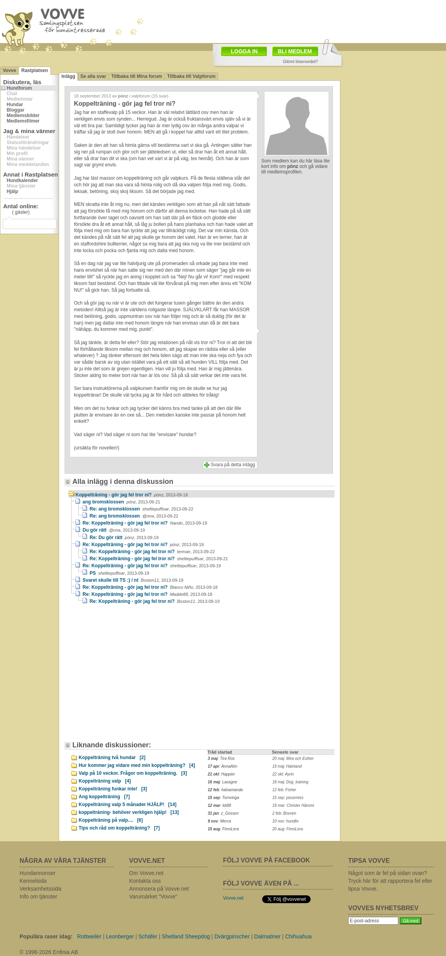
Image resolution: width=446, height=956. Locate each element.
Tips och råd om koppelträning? (119, 828)
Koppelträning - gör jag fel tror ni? (132, 495)
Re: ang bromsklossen (141, 509)
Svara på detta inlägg (233, 464)
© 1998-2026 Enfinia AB (49, 952)
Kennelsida (33, 881)
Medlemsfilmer (23, 121)
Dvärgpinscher (232, 936)
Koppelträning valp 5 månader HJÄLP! (127, 804)
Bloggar (15, 110)
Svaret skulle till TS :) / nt (133, 580)
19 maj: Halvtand (287, 766)
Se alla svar (93, 76)
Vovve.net (233, 898)
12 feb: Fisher (284, 790)
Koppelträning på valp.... (111, 820)
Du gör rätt (114, 530)
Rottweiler (89, 936)
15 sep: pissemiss (287, 797)
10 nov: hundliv (285, 821)
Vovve (9, 70)
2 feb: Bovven (284, 813)
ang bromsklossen (121, 502)
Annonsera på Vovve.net (159, 889)
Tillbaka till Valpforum (191, 76)
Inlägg (68, 76)
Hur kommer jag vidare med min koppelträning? (137, 765)
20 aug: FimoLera (287, 829)
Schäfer (147, 936)
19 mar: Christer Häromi (293, 805)
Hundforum (19, 88)
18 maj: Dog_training (290, 782)
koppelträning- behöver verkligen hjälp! (129, 812)
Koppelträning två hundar (112, 757)
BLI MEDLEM (295, 51)
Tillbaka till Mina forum (136, 76)
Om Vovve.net (146, 873)
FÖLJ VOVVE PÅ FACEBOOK (266, 860)
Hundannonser (38, 873)
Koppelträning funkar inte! (113, 789)
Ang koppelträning (104, 796)
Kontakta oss (145, 881)
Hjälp (12, 191)
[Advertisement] (268, 20)
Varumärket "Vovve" (153, 896)
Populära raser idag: (46, 936)
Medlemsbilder (23, 115)
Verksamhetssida (40, 889)
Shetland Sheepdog (186, 936)
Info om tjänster (39, 896)
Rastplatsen (34, 70)
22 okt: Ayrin (283, 774)
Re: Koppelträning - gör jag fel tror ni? (145, 523)
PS (119, 573)
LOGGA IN (244, 51)
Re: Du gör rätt (124, 537)
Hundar (15, 104)
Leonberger (120, 936)
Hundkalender (22, 180)
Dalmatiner (267, 936)
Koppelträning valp (105, 781)
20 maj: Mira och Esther (293, 758)
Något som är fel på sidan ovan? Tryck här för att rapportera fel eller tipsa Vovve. (390, 881)
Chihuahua (298, 936)
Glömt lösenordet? (300, 61)
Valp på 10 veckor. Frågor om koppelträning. (133, 773)
